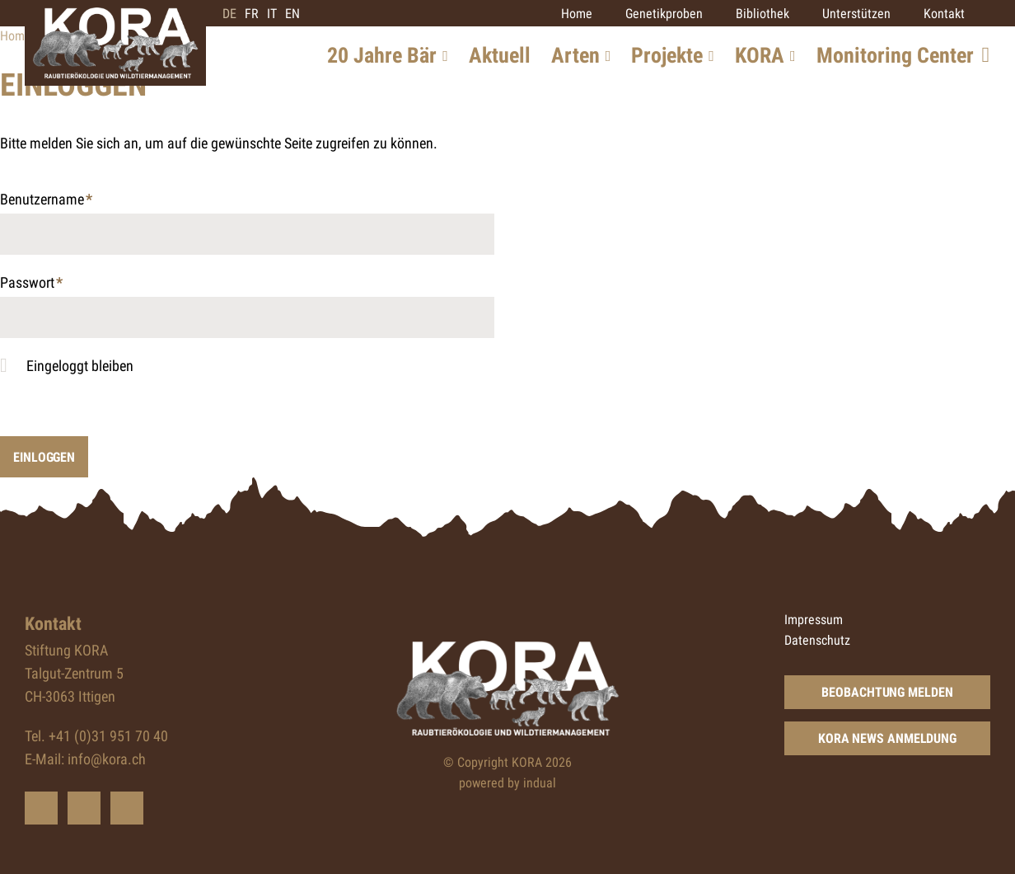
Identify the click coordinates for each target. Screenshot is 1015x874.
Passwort (31, 284)
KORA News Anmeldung (887, 738)
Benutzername (46, 200)
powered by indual (507, 783)
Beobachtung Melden (886, 692)
